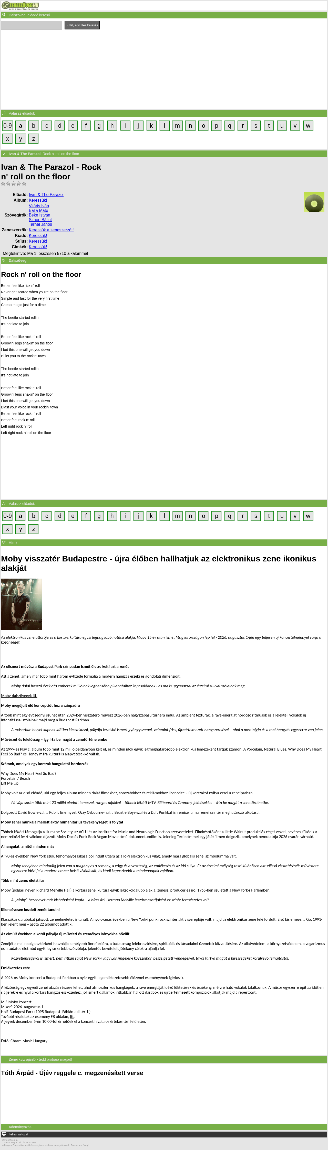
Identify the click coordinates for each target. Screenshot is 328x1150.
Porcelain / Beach (15, 778)
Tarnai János (40, 224)
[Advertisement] (164, 68)
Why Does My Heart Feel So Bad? (28, 773)
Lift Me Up (9, 783)
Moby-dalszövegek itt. (19, 695)
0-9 (7, 125)
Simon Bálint (40, 220)
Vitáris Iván (39, 206)
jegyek (9, 1021)
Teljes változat (18, 1134)
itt (72, 1016)
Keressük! (38, 200)
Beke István (39, 215)
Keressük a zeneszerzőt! (51, 230)
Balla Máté (38, 210)
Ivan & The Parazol (46, 194)
